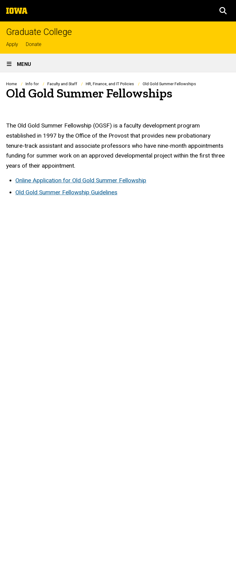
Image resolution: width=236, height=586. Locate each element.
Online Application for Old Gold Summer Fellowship (80, 180)
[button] (223, 10)
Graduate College (39, 32)
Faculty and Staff (62, 84)
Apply (12, 44)
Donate (33, 44)
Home (11, 84)
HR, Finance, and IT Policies (110, 84)
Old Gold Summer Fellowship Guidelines (66, 192)
